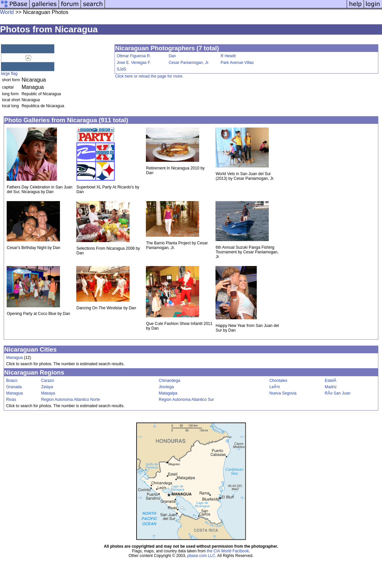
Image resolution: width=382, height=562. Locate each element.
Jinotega (166, 387)
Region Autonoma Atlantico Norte (70, 399)
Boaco (11, 380)
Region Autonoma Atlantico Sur (186, 399)
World (7, 12)
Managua (14, 357)
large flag (9, 73)
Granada (14, 387)
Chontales (278, 380)
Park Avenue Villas (237, 62)
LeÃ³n (274, 387)
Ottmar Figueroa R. (134, 56)
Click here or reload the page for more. (149, 76)
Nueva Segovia (282, 393)
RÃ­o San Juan (337, 393)
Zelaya (47, 387)
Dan (172, 56)
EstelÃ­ (330, 380)
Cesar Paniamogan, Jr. (189, 62)
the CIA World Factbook (228, 551)
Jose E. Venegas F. (134, 62)
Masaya (48, 393)
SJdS (121, 69)
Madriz (331, 387)
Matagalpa (168, 393)
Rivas (11, 399)
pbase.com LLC (201, 555)
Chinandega (170, 380)
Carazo (47, 380)
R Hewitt (227, 56)
